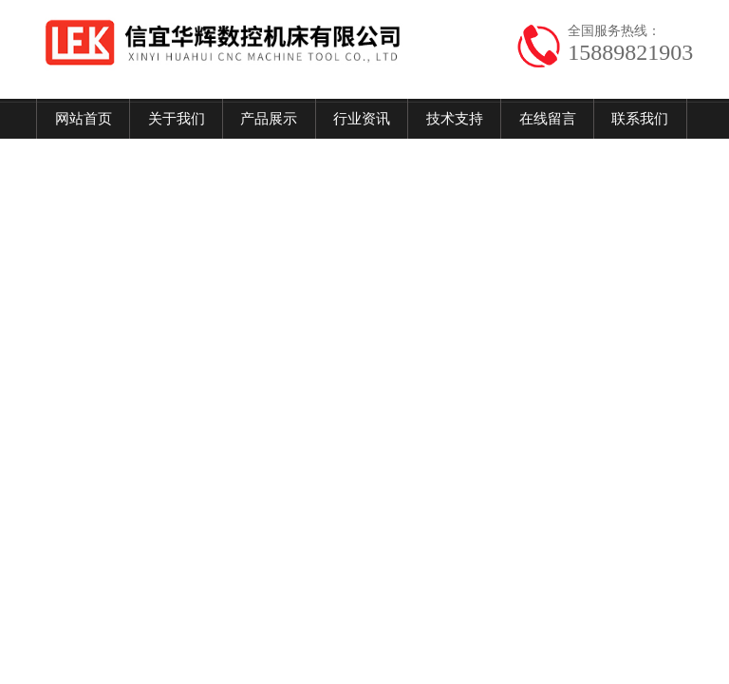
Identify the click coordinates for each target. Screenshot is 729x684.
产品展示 (268, 118)
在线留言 (547, 118)
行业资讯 (361, 118)
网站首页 (83, 118)
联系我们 (639, 118)
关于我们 (176, 118)
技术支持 (454, 118)
